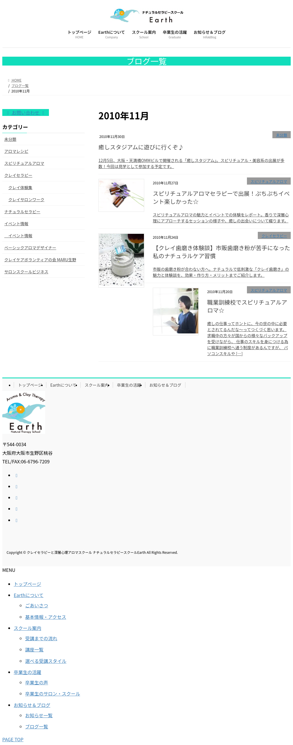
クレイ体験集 (20, 187)
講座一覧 (34, 649)
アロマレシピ (16, 151)
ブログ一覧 (36, 726)
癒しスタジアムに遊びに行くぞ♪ (141, 147)
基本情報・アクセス (45, 616)
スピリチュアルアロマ (269, 181)
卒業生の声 (36, 682)
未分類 (281, 135)
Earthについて (63, 385)
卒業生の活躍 (129, 385)
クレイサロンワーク (26, 199)
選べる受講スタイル (45, 660)
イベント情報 (16, 223)
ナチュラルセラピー (22, 211)
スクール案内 (97, 385)
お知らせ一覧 (39, 715)
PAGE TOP (12, 739)
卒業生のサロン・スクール (52, 693)
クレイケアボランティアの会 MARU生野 (40, 259)
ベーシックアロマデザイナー (30, 247)
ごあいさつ (36, 605)
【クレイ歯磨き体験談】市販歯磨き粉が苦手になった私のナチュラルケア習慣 (221, 252)
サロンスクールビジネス (26, 271)
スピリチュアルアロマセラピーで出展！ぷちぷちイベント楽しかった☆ (221, 197)
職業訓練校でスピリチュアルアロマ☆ (247, 306)
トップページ (30, 385)
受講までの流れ (41, 638)
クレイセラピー (274, 235)
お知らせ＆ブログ (165, 385)
